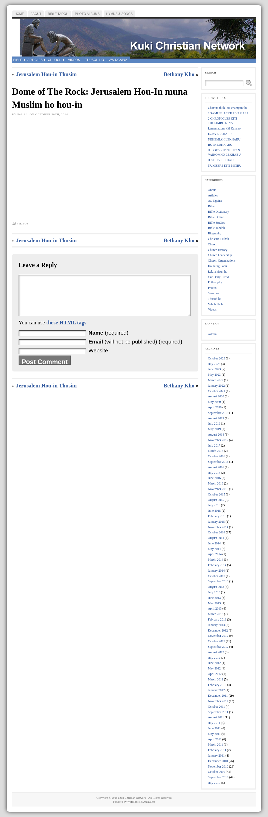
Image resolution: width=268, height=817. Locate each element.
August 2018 (216, 434)
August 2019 (216, 418)
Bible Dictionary (218, 211)
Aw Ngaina (215, 200)
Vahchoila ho (216, 304)
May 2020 (214, 402)
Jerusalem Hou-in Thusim (46, 74)
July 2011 (214, 723)
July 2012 (214, 658)
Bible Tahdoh (216, 228)
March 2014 (215, 559)
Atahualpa (149, 801)
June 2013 (214, 598)
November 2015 (218, 489)
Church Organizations (221, 260)
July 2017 (214, 445)
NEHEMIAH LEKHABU (224, 139)
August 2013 (216, 587)
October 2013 (216, 576)
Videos (22, 223)
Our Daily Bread (218, 277)
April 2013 (214, 608)
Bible (211, 206)
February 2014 (217, 565)
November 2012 (218, 636)
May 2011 (214, 734)
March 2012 (215, 679)
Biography (214, 233)
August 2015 (216, 500)
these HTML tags (66, 330)
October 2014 (216, 532)
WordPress (133, 801)
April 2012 (214, 674)
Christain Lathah (218, 239)
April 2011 (214, 739)
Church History (217, 250)
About (212, 190)
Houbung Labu (217, 266)
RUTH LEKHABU (220, 145)
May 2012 (214, 668)
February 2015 (217, 516)
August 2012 (216, 652)
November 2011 (218, 701)
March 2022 (215, 380)
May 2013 (214, 603)
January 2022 (216, 385)
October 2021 (216, 391)
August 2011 (216, 717)
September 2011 (218, 712)
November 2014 (218, 527)
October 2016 (216, 456)
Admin (212, 334)
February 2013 (217, 619)
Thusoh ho (214, 299)
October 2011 (216, 706)
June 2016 (214, 478)
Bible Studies (216, 222)
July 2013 (214, 592)
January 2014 (216, 570)
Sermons (213, 293)
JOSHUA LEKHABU (222, 160)
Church (212, 244)
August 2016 (216, 467)
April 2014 (214, 554)
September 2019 (218, 413)
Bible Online (216, 217)
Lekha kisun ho (217, 271)
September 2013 (218, 581)
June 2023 (214, 369)
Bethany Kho (179, 74)
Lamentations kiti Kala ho (224, 128)
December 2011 (218, 695)
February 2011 (217, 750)
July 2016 (214, 473)
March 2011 (215, 744)
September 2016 (218, 462)
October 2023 (216, 358)
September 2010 (218, 777)
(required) (108, 340)
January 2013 (216, 625)
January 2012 (216, 690)
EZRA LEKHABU (220, 134)
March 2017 (215, 451)
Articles (213, 195)
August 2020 (216, 396)
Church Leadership (220, 255)
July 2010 (214, 783)
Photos (212, 288)
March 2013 (215, 614)
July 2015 (214, 505)
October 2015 (216, 494)
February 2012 (217, 685)
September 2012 (218, 647)
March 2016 (215, 483)
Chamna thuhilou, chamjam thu (227, 108)
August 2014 (216, 538)
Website (98, 358)
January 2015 (216, 521)
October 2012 (216, 641)
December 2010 (218, 761)
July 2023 (214, 364)
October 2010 (216, 772)
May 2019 (214, 429)
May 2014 (214, 549)
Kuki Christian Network (132, 797)
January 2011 (216, 755)
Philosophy (215, 282)
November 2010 (218, 766)
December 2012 (218, 630)
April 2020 (214, 407)
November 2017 (218, 440)
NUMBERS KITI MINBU (224, 165)
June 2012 (214, 663)
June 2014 (214, 543)
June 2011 (214, 728)
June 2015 (214, 510)
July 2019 (214, 423)
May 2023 (214, 374)
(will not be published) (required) (135, 349)
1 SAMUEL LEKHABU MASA (228, 113)
